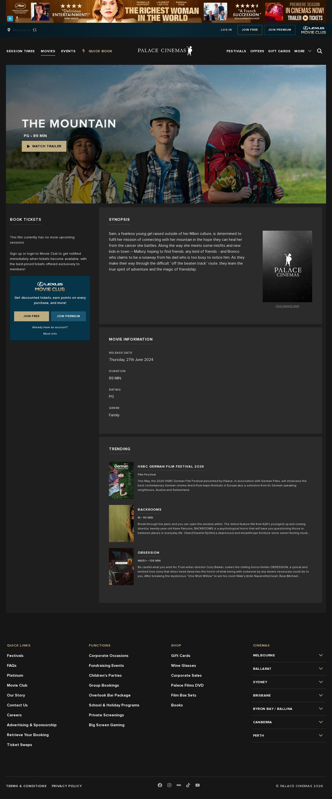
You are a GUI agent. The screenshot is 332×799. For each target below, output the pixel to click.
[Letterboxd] (179, 785)
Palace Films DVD (187, 685)
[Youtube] (197, 785)
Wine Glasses (183, 665)
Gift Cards (180, 655)
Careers (14, 715)
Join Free (250, 30)
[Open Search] (320, 51)
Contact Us (17, 705)
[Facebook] (160, 785)
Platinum (15, 675)
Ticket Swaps (19, 744)
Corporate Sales (186, 675)
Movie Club (17, 685)
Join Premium (279, 30)
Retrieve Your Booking (28, 734)
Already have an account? (50, 327)
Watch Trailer (44, 146)
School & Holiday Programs (114, 705)
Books (177, 705)
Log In (226, 30)
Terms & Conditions (26, 786)
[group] (27, 30)
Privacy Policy (67, 786)
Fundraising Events (106, 665)
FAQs (12, 665)
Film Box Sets (183, 695)
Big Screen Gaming (107, 725)
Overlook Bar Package (110, 695)
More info (50, 334)
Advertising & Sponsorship (32, 725)
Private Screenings (106, 715)
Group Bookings (104, 685)
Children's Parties (105, 675)
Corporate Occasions (108, 655)
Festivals (15, 655)
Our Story (16, 695)
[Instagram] (169, 785)
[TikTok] (188, 785)
